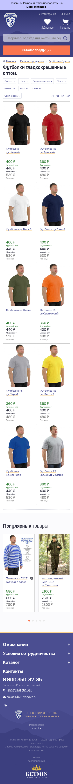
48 (57, 95)
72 (62, 95)
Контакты (13, 671)
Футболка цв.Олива (18, 310)
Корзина (65, 24)
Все (68, 95)
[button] (29, 621)
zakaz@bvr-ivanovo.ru (22, 697)
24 (52, 95)
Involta (37, 728)
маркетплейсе (36, 6)
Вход (66, 14)
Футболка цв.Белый (19, 229)
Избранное (47, 24)
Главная (11, 61)
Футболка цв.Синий (52, 229)
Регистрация (47, 14)
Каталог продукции (36, 50)
